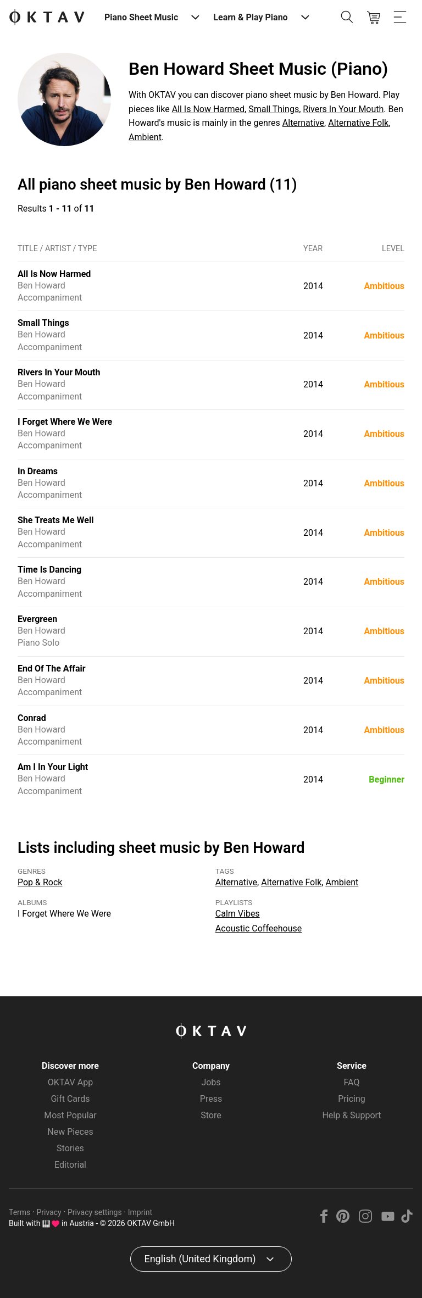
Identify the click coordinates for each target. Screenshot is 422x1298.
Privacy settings (95, 1212)
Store (211, 1115)
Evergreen (37, 619)
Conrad (32, 718)
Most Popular (70, 1115)
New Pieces (70, 1132)
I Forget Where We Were (65, 422)
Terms (19, 1212)
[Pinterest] (343, 1219)
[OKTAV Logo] (47, 17)
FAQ (352, 1082)
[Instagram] (366, 1219)
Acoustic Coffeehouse (258, 928)
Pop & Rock (40, 882)
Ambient (145, 137)
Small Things (273, 109)
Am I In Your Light (53, 767)
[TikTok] (406, 1219)
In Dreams (38, 471)
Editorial (70, 1165)
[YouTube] (387, 1219)
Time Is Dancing (49, 569)
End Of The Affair (52, 668)
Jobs (210, 1082)
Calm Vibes (237, 913)
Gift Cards (70, 1099)
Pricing (351, 1099)
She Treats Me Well (55, 520)
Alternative (303, 123)
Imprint (140, 1212)
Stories (70, 1148)
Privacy (49, 1212)
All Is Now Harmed (208, 109)
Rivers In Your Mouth (343, 109)
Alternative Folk (358, 123)
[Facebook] (324, 1219)
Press (211, 1099)
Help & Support (351, 1115)
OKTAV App (70, 1082)
